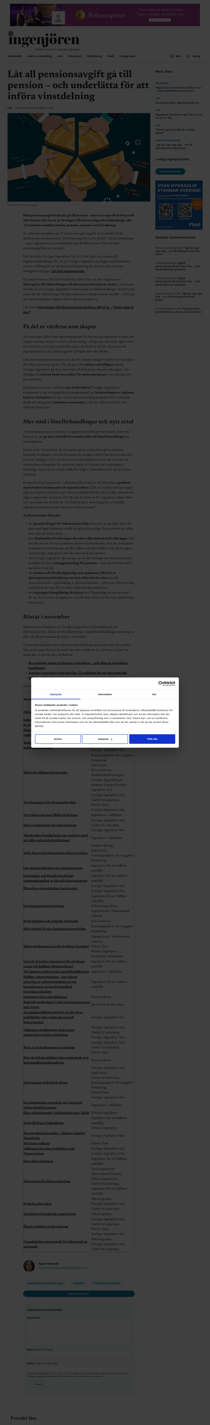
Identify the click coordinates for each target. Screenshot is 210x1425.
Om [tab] (154, 694)
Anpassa (105, 739)
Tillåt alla (152, 739)
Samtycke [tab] (56, 694)
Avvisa (58, 739)
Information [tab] (105, 694)
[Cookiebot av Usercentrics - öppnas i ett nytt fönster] (161, 683)
